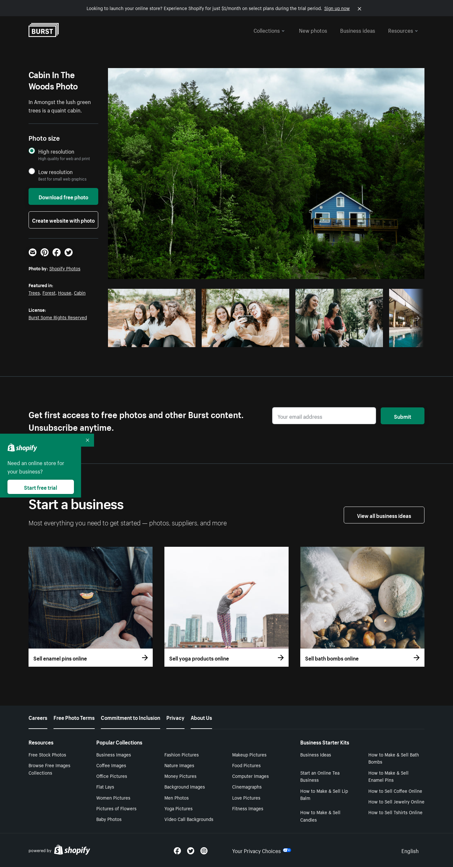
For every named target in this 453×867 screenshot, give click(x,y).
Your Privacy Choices (261, 850)
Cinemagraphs (247, 786)
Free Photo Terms (74, 717)
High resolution (56, 151)
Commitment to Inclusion (130, 717)
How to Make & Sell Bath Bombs (393, 758)
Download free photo (63, 196)
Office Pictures (111, 775)
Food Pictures (246, 764)
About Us (201, 717)
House (64, 292)
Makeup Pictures (249, 754)
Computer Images (250, 775)
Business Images (113, 754)
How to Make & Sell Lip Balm (324, 794)
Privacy (175, 717)
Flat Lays (105, 786)
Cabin (80, 292)
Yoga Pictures (178, 808)
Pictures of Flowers (116, 808)
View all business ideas (384, 515)
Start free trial (40, 487)
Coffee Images (111, 764)
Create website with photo (63, 220)
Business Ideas (315, 754)
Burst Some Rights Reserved (58, 317)
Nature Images (179, 764)
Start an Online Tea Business (320, 776)
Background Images (184, 786)
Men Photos (176, 797)
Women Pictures (113, 797)
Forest (48, 292)
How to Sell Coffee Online (395, 790)
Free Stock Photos (47, 754)
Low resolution (55, 171)
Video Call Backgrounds (188, 818)
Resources (403, 30)
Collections (269, 30)
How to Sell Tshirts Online (395, 811)
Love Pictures (246, 797)
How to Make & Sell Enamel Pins (388, 776)
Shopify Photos (64, 268)
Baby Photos (109, 818)
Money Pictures (180, 775)
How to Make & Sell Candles (320, 815)
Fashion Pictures (181, 754)
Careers (38, 717)
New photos (313, 30)
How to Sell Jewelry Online (396, 801)
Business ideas (357, 30)
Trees (34, 292)
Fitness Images (247, 808)
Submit (402, 416)
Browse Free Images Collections (49, 768)
